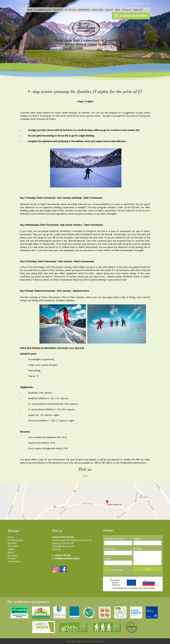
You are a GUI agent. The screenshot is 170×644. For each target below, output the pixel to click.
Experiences (83, 10)
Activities (70, 10)
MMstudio (99, 641)
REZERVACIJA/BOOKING (130, 15)
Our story (57, 10)
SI (133, 3)
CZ (148, 3)
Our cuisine (97, 10)
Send (147, 569)
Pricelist (126, 10)
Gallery (109, 10)
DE (143, 3)
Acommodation (42, 10)
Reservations (14, 561)
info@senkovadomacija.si (67, 558)
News (117, 10)
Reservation (117, 569)
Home (30, 10)
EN (138, 3)
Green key (138, 10)
